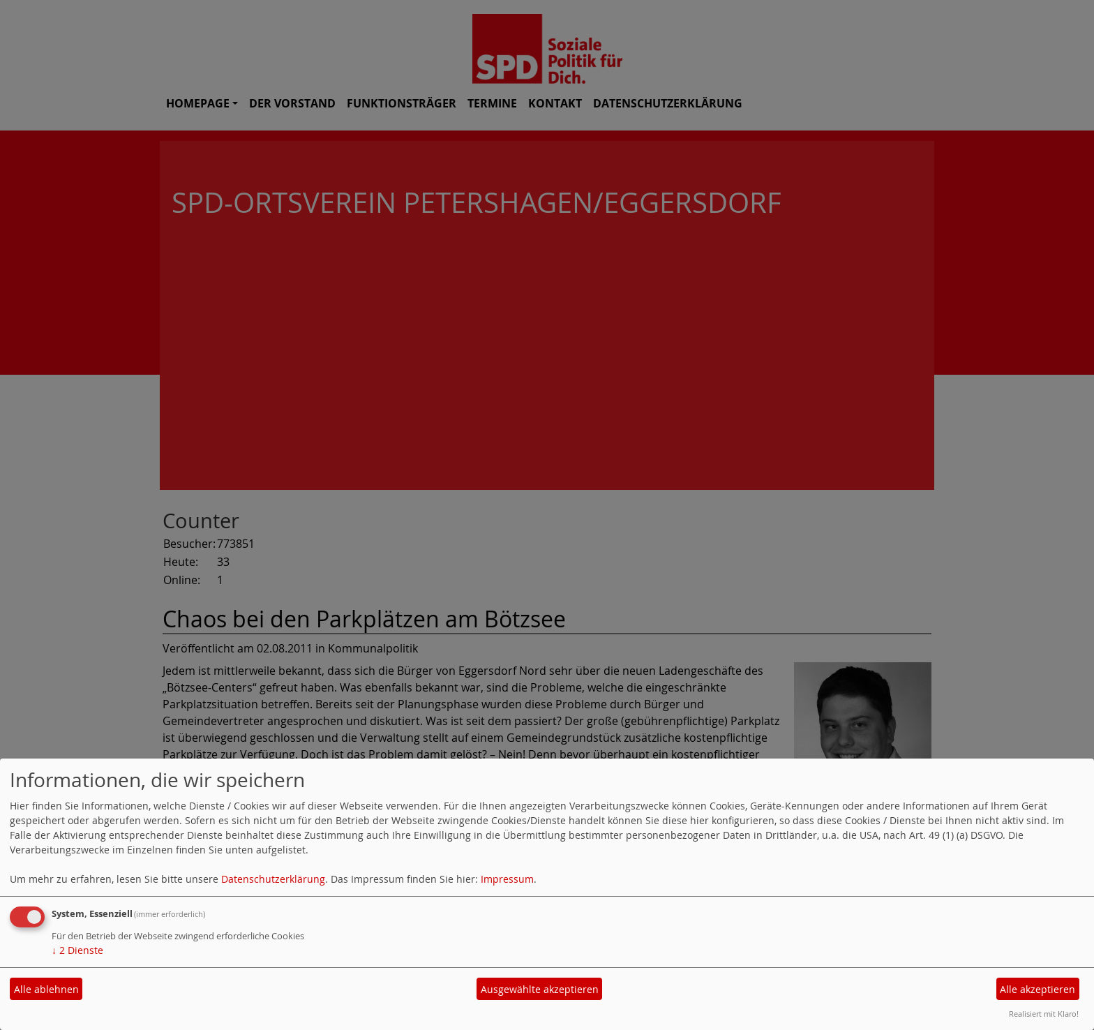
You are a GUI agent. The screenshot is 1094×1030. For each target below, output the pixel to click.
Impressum (507, 879)
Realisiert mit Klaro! (1044, 1013)
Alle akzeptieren (1037, 989)
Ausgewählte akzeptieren (540, 989)
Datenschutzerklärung (273, 879)
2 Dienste (77, 950)
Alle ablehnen (46, 989)
